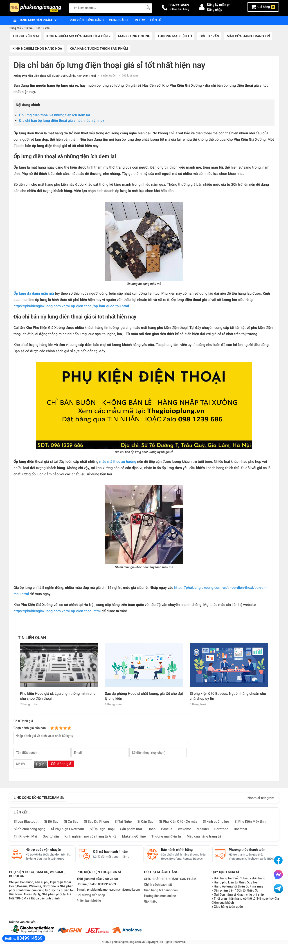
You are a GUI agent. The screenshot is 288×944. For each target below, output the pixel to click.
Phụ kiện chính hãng (87, 20)
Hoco (152, 829)
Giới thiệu (151, 901)
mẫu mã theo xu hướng (117, 461)
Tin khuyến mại (25, 36)
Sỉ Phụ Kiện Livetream (67, 829)
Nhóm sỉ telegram (261, 798)
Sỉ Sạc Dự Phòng (96, 822)
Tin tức (139, 20)
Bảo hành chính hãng (177, 850)
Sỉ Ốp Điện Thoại (102, 829)
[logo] (36, 7)
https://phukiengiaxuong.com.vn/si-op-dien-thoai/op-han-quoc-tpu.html (71, 306)
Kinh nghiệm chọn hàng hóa (37, 49)
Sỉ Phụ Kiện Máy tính (250, 822)
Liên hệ (156, 20)
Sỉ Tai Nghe (123, 822)
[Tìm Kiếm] (147, 7)
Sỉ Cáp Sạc (145, 822)
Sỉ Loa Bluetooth (26, 822)
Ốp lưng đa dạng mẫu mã (34, 293)
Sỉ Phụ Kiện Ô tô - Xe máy (178, 822)
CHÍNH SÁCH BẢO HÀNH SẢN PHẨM (170, 879)
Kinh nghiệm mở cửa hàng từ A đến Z (78, 36)
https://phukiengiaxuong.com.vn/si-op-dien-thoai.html (57, 611)
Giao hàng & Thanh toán (161, 890)
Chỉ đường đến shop (90, 895)
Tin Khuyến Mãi (25, 836)
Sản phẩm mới (131, 829)
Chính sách (118, 20)
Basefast (240, 829)
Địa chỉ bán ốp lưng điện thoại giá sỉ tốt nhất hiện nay (61, 120)
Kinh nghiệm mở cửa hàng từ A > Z (91, 836)
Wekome (184, 829)
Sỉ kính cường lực (216, 822)
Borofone (221, 829)
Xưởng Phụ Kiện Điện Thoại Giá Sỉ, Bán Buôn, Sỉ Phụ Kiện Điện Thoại (55, 75)
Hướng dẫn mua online (160, 896)
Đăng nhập (214, 9)
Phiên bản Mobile (88, 901)
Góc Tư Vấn (209, 36)
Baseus (166, 829)
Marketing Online (134, 36)
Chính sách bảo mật (158, 884)
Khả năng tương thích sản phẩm (99, 49)
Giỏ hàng (263, 7)
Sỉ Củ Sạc (71, 822)
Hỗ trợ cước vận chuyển (43, 850)
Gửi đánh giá (61, 764)
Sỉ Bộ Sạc (51, 822)
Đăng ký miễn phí (219, 5)
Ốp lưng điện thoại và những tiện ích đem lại (54, 115)
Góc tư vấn (51, 836)
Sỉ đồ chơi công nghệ (29, 829)
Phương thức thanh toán (247, 850)
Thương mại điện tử (175, 36)
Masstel (203, 829)
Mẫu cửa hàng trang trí (248, 36)
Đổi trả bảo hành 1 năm (110, 852)
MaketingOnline (134, 836)
